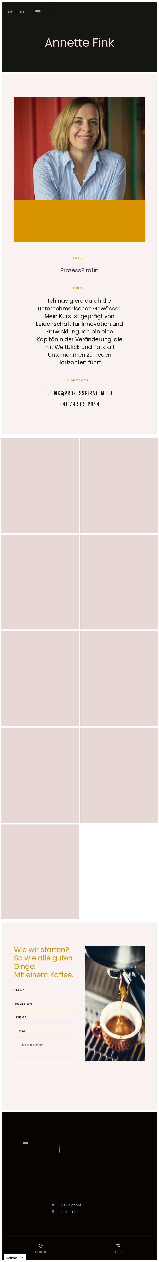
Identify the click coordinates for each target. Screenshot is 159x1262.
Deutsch (11, 1258)
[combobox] (15, 1258)
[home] (101, 11)
